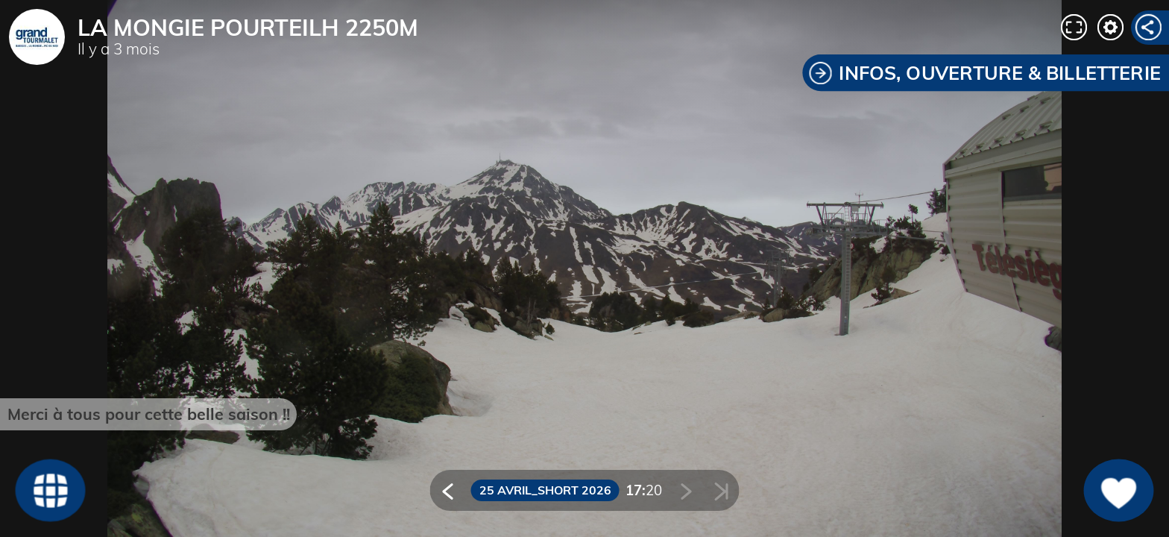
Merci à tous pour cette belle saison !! (148, 414)
